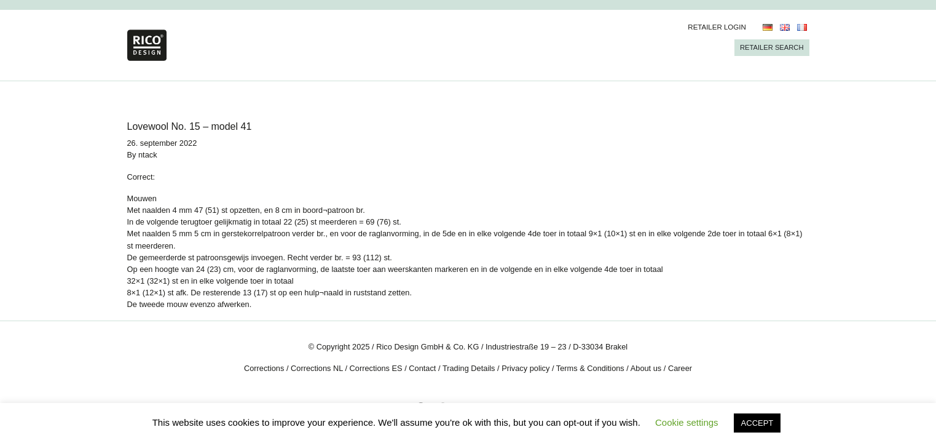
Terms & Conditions (590, 368)
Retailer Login (717, 27)
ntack (147, 154)
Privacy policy (525, 368)
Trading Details (468, 368)
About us (646, 368)
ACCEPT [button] (757, 423)
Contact (422, 368)
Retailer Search (772, 47)
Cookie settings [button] (686, 422)
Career (680, 368)
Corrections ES (376, 368)
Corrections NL (317, 368)
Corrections (264, 368)
